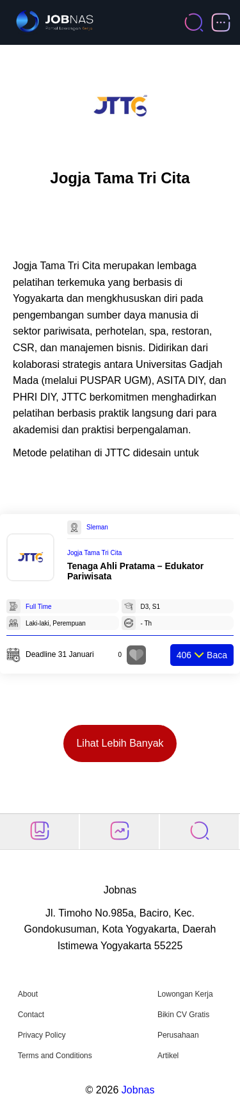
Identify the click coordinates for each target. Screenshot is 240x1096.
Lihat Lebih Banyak (119, 743)
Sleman (97, 527)
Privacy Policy (42, 1035)
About (28, 994)
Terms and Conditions (55, 1055)
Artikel (168, 1055)
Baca (202, 655)
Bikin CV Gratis (183, 1014)
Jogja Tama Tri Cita (94, 552)
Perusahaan (178, 1035)
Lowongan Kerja (185, 994)
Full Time (39, 606)
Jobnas (138, 1089)
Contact (31, 1014)
